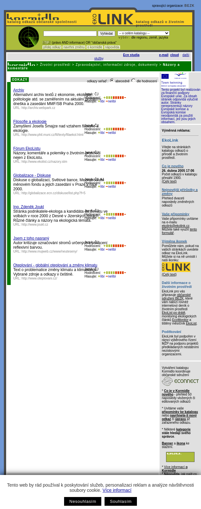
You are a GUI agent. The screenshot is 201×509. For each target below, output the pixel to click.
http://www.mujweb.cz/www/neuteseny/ (49, 251)
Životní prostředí (55, 64)
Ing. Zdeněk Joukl (28, 207)
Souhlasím (120, 501)
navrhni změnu (73, 47)
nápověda (112, 47)
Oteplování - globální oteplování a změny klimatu (55, 265)
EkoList (191, 323)
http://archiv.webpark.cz (38, 108)
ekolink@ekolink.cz (175, 226)
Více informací (117, 490)
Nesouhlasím (82, 501)
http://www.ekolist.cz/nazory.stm (44, 161)
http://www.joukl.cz (35, 224)
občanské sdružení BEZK (176, 296)
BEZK (189, 5)
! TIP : (46, 42)
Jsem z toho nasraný (31, 238)
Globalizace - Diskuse (32, 175)
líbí (101, 101)
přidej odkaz (51, 47)
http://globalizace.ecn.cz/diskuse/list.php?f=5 (54, 193)
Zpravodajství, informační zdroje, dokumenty (117, 64)
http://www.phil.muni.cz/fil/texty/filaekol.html (53, 134)
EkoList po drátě (173, 312)
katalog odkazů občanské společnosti (41, 22)
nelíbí (111, 101)
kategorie (183, 429)
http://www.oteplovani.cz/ (39, 278)
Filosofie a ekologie (30, 121)
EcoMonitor (180, 320)
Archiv (18, 90)
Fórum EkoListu (26, 148)
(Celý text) (169, 181)
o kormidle (94, 47)
